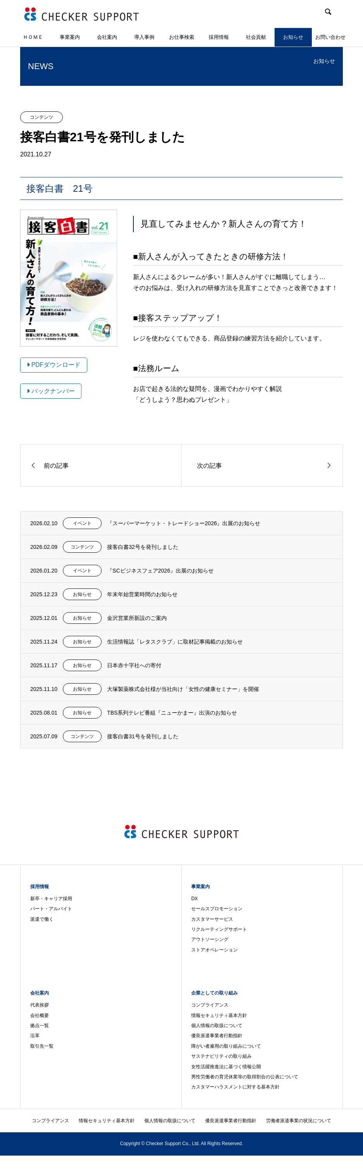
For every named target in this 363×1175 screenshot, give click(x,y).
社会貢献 (256, 37)
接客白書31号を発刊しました (142, 736)
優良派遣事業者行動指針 (216, 1035)
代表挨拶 (39, 1005)
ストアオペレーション (214, 950)
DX (194, 898)
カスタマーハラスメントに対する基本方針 (235, 1087)
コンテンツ (41, 117)
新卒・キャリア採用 (51, 898)
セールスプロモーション (216, 908)
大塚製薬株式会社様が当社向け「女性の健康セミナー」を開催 (183, 689)
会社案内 (107, 37)
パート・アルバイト (51, 908)
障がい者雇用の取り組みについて (226, 1046)
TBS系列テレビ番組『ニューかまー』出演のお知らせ (172, 713)
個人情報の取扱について (216, 1025)
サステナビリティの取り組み (221, 1056)
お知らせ (293, 37)
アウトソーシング (209, 939)
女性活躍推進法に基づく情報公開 (226, 1066)
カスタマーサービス (212, 919)
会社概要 (39, 1015)
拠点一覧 (39, 1025)
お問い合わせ (330, 37)
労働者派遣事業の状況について (298, 1120)
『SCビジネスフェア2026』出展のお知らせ (160, 571)
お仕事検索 (181, 37)
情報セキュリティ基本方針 (219, 1015)
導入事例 (144, 37)
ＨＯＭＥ (33, 37)
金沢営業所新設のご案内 (137, 618)
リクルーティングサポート (219, 929)
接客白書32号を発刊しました (142, 547)
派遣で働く (42, 919)
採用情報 (219, 37)
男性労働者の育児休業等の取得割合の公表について (244, 1077)
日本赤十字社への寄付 (134, 665)
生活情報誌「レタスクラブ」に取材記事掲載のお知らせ (175, 642)
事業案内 (70, 37)
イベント (82, 523)
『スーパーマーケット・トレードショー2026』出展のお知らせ (183, 523)
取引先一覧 (42, 1046)
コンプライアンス (209, 1005)
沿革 (35, 1035)
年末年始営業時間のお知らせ (142, 594)
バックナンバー (51, 391)
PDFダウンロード (54, 365)
